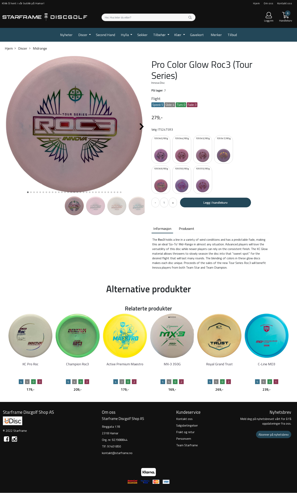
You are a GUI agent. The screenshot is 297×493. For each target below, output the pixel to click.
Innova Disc (158, 83)
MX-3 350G (172, 364)
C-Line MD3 (266, 364)
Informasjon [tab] (162, 228)
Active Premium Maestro (125, 364)
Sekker (142, 34)
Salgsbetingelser (187, 425)
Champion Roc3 (77, 364)
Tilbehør (159, 34)
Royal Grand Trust (219, 364)
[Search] (148, 17)
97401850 (114, 446)
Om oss (268, 3)
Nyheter (66, 34)
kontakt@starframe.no (117, 453)
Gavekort (197, 34)
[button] (28, 192)
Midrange (38, 48)
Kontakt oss (284, 3)
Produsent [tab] (186, 228)
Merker (216, 34)
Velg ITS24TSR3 (162, 129)
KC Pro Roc (30, 364)
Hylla (125, 34)
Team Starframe (187, 445)
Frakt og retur (185, 432)
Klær (178, 34)
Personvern (183, 438)
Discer (83, 34)
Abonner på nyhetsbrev (274, 434)
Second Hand (105, 34)
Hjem (256, 3)
